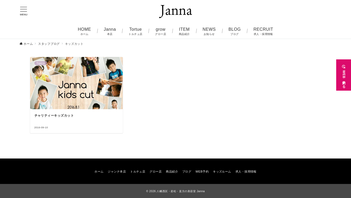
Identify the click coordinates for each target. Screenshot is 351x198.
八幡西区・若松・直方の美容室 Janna (181, 191)
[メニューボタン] (24, 11)
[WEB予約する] (343, 75)
